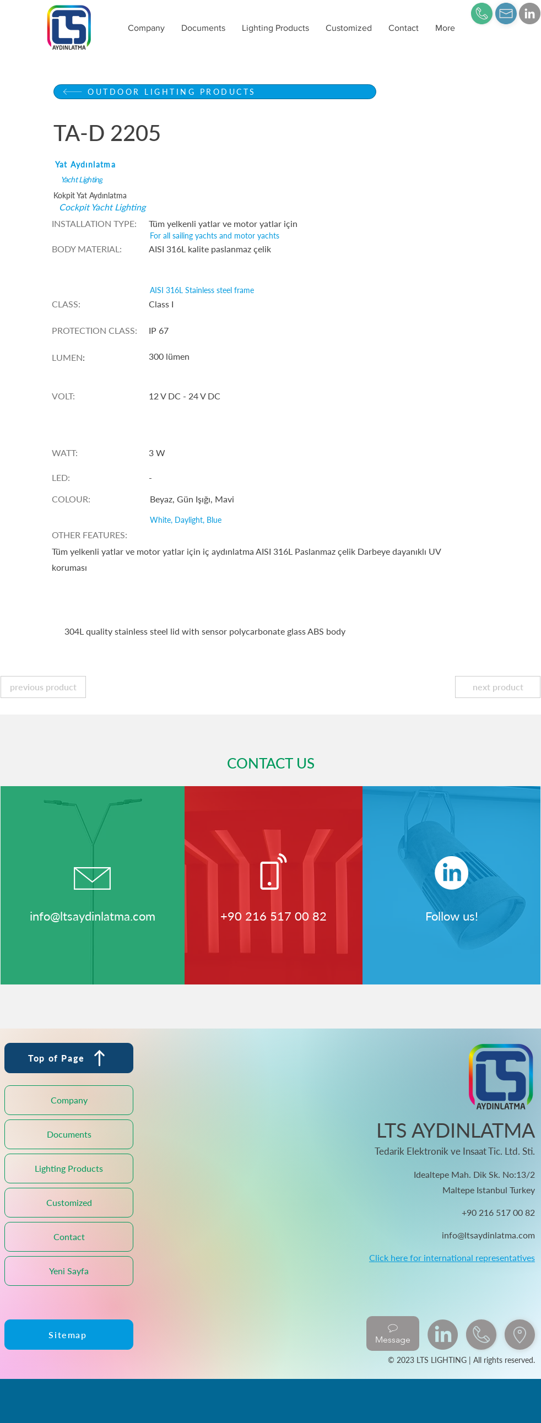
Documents (69, 1134)
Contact (69, 1236)
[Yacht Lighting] (218, 179)
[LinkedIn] (529, 13)
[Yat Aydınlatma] (213, 164)
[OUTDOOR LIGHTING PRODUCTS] (214, 91)
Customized (69, 1202)
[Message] (392, 1333)
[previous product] (43, 687)
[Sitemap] (68, 1334)
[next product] (497, 687)
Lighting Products (69, 1168)
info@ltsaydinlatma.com (92, 915)
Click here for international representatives (452, 1257)
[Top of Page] (68, 1058)
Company (69, 1100)
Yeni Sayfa (69, 1270)
